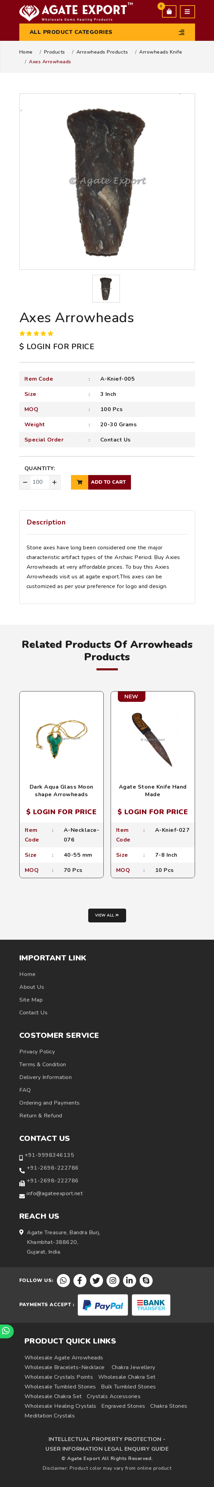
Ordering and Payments (49, 1103)
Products (54, 52)
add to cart (98, 482)
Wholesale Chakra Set (127, 1377)
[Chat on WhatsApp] (7, 1331)
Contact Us (115, 440)
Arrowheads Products (102, 52)
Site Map (31, 1000)
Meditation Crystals (49, 1416)
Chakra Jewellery (133, 1367)
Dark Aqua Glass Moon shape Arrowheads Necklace (61, 794)
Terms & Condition (42, 1064)
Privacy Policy (37, 1052)
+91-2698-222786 (53, 1168)
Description (46, 522)
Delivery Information (45, 1077)
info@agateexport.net (55, 1193)
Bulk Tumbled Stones (128, 1387)
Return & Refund (40, 1115)
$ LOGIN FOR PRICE (56, 347)
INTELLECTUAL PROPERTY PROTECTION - (107, 1439)
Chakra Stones (168, 1406)
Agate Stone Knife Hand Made (153, 790)
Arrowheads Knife (160, 52)
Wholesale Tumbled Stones (60, 1387)
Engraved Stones (123, 1406)
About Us (31, 987)
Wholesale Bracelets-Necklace (64, 1367)
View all (107, 915)
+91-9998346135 (49, 1155)
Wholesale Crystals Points (58, 1377)
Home (26, 52)
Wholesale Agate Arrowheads (63, 1357)
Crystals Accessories (114, 1396)
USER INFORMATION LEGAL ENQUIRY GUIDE (107, 1449)
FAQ (25, 1090)
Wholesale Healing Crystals (60, 1406)
